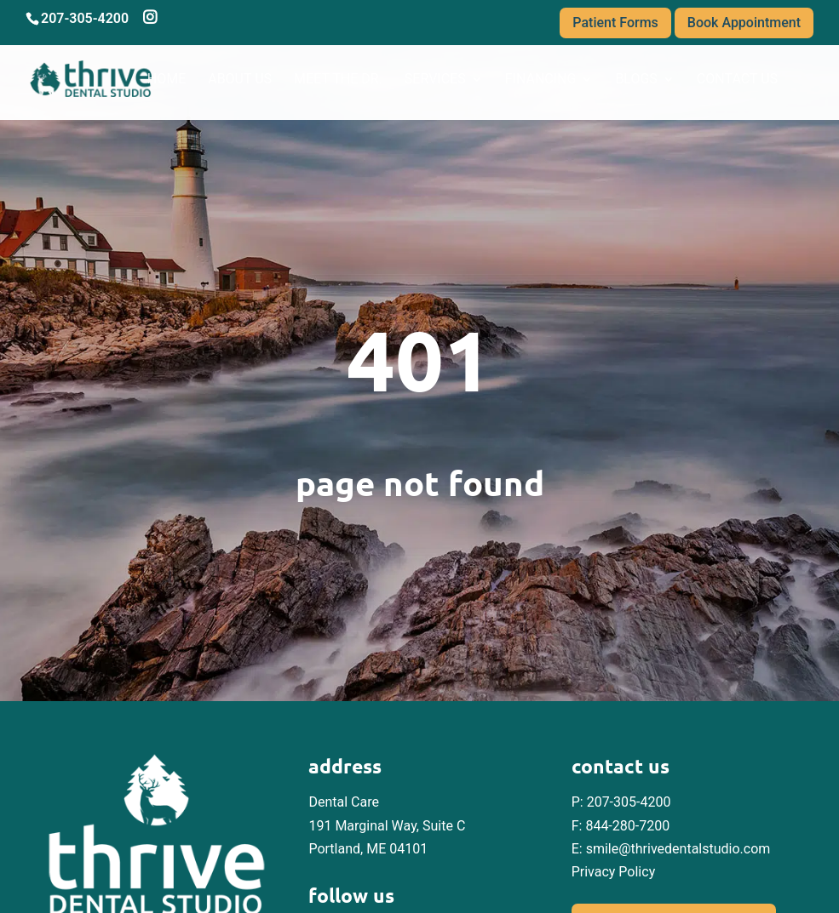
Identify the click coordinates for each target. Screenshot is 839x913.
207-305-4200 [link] (629, 802)
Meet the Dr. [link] (338, 80)
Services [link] (435, 80)
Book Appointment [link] (744, 22)
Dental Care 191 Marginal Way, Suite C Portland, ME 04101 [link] (386, 825)
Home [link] (166, 80)
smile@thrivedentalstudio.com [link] (678, 849)
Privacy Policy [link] (614, 872)
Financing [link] (541, 80)
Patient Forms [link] (615, 22)
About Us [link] (240, 80)
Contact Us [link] (737, 80)
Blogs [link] (636, 80)
